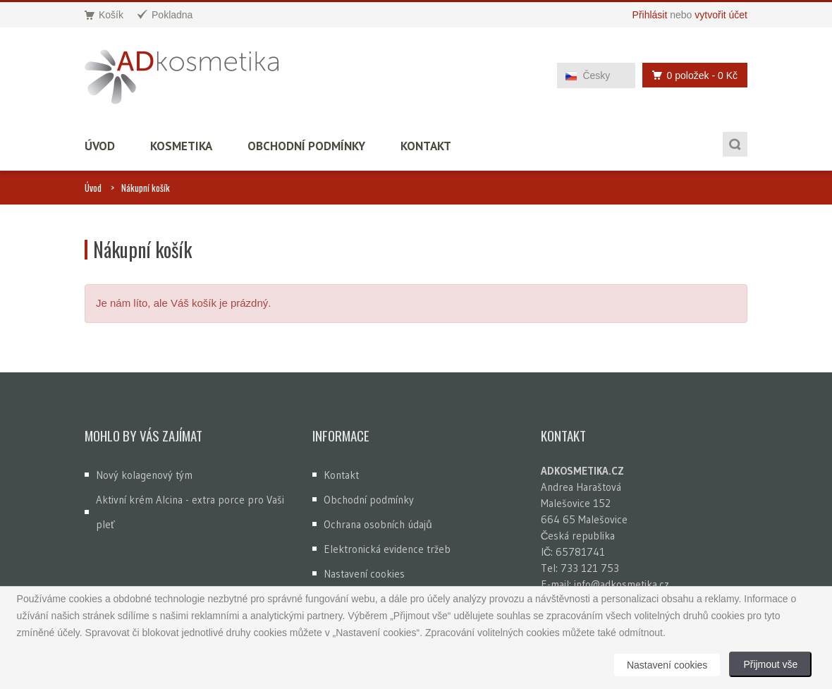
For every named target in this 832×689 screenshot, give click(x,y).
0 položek (691, 75)
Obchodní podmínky (306, 146)
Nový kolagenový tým (144, 475)
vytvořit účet (721, 14)
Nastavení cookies (364, 573)
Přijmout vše (770, 664)
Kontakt (425, 146)
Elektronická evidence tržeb (387, 549)
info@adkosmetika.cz (621, 584)
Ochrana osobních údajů (378, 524)
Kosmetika (181, 146)
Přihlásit (650, 14)
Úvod (100, 146)
